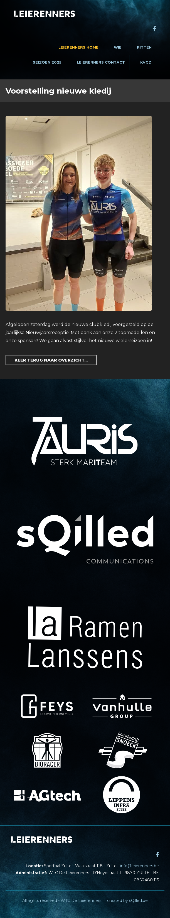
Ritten (144, 47)
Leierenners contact (101, 62)
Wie (118, 47)
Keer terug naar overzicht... (51, 360)
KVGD (146, 62)
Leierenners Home (78, 47)
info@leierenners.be (139, 865)
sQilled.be (138, 900)
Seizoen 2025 (47, 62)
